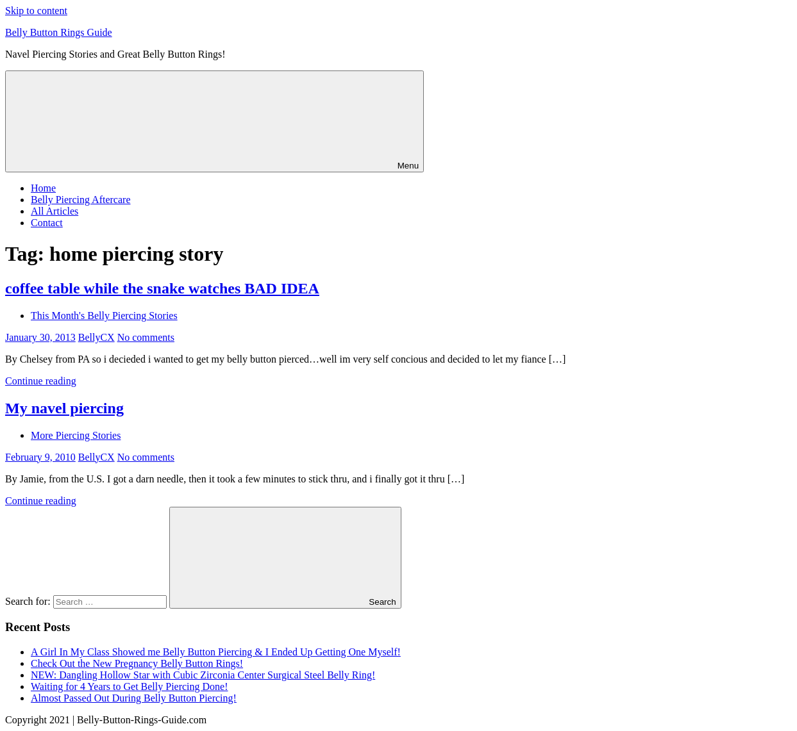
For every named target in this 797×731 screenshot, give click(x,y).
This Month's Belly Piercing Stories (104, 315)
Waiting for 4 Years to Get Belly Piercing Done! (129, 686)
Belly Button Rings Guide (58, 32)
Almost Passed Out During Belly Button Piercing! (134, 698)
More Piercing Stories (76, 435)
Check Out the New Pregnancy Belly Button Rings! (137, 663)
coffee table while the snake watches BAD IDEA (162, 288)
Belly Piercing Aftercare (81, 199)
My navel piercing (64, 408)
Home (43, 188)
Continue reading (40, 380)
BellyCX (96, 337)
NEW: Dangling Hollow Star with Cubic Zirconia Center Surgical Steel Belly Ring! (203, 674)
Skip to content (36, 10)
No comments (145, 337)
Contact (47, 222)
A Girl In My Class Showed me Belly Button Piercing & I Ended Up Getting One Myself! (216, 651)
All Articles (54, 211)
